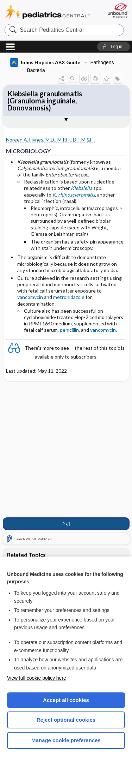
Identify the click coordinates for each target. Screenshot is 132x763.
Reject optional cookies (66, 720)
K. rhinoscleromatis (73, 195)
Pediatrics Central (47, 12)
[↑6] (66, 524)
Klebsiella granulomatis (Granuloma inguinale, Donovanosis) (44, 100)
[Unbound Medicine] (117, 10)
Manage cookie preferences (66, 740)
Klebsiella (82, 188)
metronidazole (68, 297)
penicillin (69, 330)
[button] (113, 46)
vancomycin (30, 297)
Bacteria (36, 70)
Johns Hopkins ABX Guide (45, 62)
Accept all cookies (66, 700)
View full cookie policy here (36, 678)
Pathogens (102, 62)
